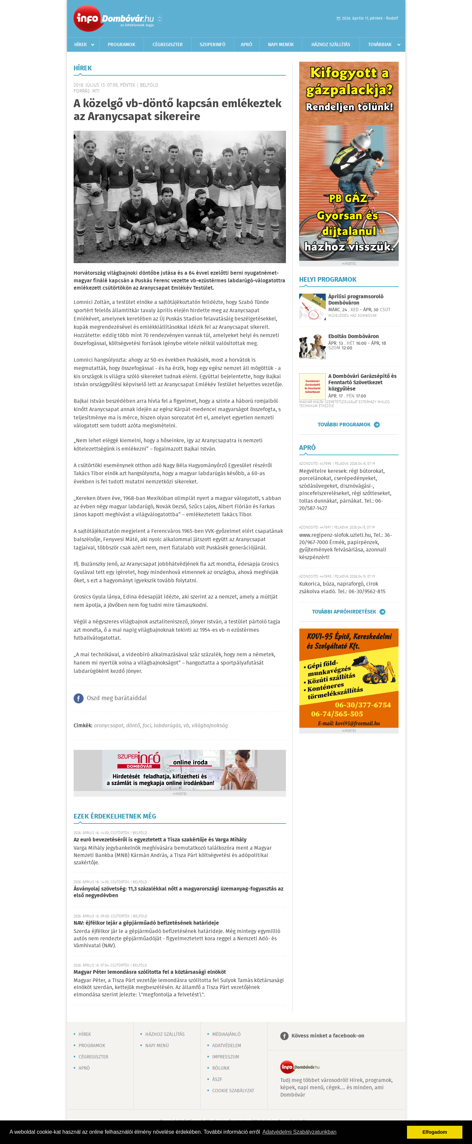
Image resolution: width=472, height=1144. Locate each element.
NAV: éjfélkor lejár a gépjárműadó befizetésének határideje (146, 923)
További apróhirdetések (344, 612)
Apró (246, 44)
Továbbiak (380, 44)
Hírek (80, 44)
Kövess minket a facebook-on (328, 1036)
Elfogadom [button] (435, 1132)
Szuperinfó (213, 44)
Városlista (159, 19)
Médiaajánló (226, 1034)
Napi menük (281, 44)
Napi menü (157, 1045)
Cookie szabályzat (233, 1091)
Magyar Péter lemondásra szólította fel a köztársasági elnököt (150, 972)
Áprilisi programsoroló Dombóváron (355, 300)
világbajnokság (210, 726)
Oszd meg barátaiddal (117, 698)
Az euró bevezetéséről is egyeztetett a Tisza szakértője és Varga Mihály (160, 840)
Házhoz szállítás (330, 44)
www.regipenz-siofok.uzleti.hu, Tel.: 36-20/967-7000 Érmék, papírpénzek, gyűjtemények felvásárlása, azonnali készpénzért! (345, 546)
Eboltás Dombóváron (353, 336)
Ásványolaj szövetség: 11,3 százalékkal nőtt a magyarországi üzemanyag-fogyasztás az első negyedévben (178, 892)
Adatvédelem (226, 1045)
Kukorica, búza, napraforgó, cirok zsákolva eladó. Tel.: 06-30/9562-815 (342, 588)
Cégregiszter (168, 44)
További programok (344, 425)
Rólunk (221, 1068)
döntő (133, 726)
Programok (121, 44)
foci (147, 726)
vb (186, 726)
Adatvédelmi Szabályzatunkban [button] (299, 1132)
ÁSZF (217, 1079)
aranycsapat (108, 726)
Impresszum (225, 1057)
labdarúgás (167, 726)
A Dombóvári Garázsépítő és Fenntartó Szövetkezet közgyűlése (362, 382)
